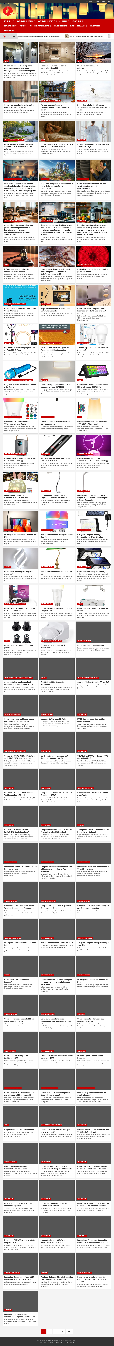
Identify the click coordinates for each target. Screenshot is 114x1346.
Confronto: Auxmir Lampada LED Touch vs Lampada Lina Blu (54, 757)
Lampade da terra (47, 714)
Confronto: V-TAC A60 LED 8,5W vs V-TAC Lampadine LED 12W (20, 794)
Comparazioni (82, 100)
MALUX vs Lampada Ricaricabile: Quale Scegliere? (91, 720)
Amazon (50, 1340)
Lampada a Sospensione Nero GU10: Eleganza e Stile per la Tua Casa (19, 1278)
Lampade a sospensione (48, 901)
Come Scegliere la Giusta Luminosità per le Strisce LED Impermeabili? (19, 1094)
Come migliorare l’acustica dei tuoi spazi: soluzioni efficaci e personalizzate (91, 186)
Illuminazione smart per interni (15, 304)
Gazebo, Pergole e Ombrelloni (50, 100)
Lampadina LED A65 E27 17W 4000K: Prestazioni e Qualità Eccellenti (56, 831)
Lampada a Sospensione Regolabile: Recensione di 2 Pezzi (56, 907)
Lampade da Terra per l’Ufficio (53, 719)
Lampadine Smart (83, 343)
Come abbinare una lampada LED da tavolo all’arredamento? (19, 1020)
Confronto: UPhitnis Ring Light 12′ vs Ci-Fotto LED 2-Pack (19, 349)
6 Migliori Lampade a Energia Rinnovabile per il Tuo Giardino (90, 535)
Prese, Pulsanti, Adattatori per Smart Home (18, 380)
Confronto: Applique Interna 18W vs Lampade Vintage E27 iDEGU (56, 386)
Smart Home (76, 21)
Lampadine (8, 21)
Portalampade (45, 490)
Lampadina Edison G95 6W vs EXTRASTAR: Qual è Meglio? (53, 1241)
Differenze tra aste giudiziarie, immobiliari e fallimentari (16, 270)
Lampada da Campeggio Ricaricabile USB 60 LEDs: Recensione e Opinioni (92, 1241)
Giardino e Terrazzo (77, 26)
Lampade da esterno (47, 417)
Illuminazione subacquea (13, 938)
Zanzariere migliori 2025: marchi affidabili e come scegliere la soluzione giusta (93, 107)
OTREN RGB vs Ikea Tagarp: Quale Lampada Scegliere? (18, 1204)
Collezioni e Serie (60, 26)
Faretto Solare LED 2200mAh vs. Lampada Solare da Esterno (17, 1167)
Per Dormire (9, 31)
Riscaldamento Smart (85, 264)
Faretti (80, 380)
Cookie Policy (69, 1342)
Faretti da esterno (11, 1162)
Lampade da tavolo (84, 490)
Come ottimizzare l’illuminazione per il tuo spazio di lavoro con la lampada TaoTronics (56, 981)
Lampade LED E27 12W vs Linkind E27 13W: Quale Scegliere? (93, 1130)
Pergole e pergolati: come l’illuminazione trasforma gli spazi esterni (55, 107)
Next (69, 1331)
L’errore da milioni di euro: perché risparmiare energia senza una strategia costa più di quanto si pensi (19, 68)
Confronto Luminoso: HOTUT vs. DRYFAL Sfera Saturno (54, 1204)
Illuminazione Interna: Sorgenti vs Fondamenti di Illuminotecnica (55, 349)
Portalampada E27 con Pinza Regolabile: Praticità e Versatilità (54, 496)
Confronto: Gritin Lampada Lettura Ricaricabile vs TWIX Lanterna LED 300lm (91, 310)
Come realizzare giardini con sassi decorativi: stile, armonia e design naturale (18, 146)
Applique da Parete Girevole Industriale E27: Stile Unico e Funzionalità (57, 1278)
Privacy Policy (59, 1342)
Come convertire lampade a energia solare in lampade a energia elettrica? (92, 572)
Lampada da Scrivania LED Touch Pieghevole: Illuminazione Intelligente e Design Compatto (92, 497)
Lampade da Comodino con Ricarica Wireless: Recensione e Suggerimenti (19, 907)
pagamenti (89, 1)
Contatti (109, 1)
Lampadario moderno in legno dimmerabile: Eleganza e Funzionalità (19, 1315)
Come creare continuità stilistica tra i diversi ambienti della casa (19, 106)
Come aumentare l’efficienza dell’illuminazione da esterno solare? (56, 1020)
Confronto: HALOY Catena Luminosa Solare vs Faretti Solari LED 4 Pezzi (92, 1167)
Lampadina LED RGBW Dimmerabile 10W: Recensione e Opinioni (18, 422)
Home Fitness (95, 26)
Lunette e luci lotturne (85, 454)
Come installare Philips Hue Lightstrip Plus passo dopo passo (19, 609)
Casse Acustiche (83, 179)
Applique (44, 380)
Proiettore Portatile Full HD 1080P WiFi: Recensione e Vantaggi (20, 459)
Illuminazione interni (25, 21)
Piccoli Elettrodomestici (39, 26)
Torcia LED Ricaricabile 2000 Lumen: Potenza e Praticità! (56, 459)
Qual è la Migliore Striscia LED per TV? (93, 682)
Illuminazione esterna (46, 21)
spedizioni (96, 1)
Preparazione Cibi (46, 220)
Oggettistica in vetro (84, 1272)
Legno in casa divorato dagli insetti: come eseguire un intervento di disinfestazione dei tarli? (55, 271)
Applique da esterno (84, 640)
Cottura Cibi (82, 220)
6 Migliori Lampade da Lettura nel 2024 (57, 943)
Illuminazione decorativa (13, 179)
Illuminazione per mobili (12, 714)
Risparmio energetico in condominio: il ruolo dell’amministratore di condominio (57, 186)
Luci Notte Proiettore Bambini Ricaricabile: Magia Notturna (16, 496)
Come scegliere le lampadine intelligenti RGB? (16, 1057)
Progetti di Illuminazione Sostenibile (19, 1129)
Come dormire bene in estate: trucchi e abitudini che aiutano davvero (57, 145)
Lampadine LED (45, 825)
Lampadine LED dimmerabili (13, 417)
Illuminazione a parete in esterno (90, 645)
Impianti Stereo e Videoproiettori (15, 454)
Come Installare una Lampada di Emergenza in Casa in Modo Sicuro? (19, 683)
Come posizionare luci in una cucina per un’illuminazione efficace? (19, 720)
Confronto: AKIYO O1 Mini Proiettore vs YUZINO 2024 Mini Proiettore (19, 757)
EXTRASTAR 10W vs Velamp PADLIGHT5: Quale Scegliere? (16, 831)
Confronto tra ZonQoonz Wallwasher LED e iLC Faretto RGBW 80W (92, 386)
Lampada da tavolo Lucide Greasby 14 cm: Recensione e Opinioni (93, 907)
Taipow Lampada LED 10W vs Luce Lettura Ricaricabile (55, 309)
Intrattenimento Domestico (15, 26)
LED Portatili (45, 454)
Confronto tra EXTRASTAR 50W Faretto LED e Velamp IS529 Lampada (56, 1167)
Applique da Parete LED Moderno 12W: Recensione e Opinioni (93, 831)
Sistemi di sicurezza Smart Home (51, 640)
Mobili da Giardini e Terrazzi (14, 220)
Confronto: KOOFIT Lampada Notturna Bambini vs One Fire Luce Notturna (93, 1204)
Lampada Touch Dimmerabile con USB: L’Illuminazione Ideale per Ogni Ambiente (57, 868)
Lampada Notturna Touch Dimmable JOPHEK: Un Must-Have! (92, 422)
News (103, 1)
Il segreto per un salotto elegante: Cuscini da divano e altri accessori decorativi (91, 1279)
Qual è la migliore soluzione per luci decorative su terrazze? (55, 1094)
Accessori (63, 21)
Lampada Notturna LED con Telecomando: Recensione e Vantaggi (92, 459)
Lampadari (81, 1014)
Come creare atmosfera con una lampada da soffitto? (90, 1020)
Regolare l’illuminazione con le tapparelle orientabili (53, 67)
